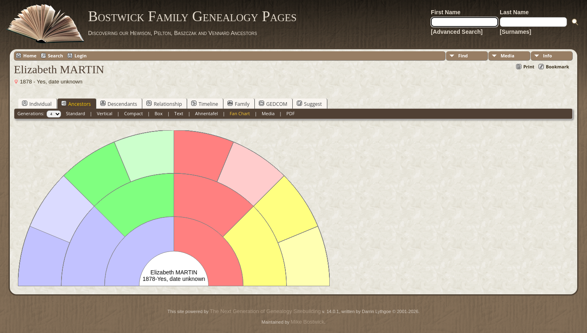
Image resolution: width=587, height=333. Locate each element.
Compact (133, 113)
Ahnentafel (206, 113)
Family (238, 103)
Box (158, 113)
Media (507, 56)
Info (547, 56)
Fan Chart (240, 113)
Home (30, 56)
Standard (75, 113)
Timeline (204, 103)
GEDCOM (273, 103)
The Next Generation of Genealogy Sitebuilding (265, 311)
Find (463, 56)
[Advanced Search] (457, 31)
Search (55, 56)
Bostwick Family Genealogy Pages (192, 16)
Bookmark (557, 67)
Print (528, 67)
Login (81, 56)
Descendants (118, 103)
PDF (291, 113)
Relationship (164, 103)
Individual (37, 103)
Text (178, 113)
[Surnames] (515, 31)
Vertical (105, 113)
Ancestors (76, 103)
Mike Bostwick (307, 322)
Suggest (309, 103)
